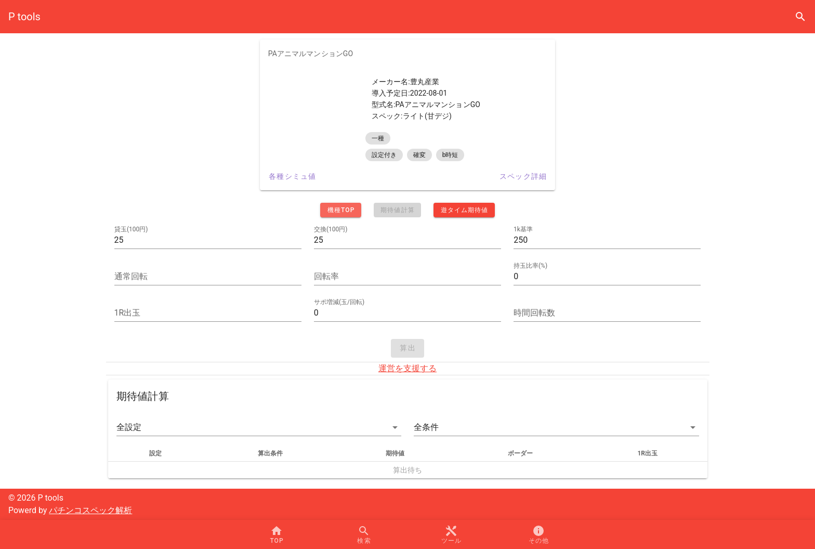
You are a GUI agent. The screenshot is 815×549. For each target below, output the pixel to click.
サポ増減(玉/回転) (339, 302)
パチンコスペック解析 (90, 510)
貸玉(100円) (131, 229)
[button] (259, 427)
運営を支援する (407, 368)
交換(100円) (331, 229)
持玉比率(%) (530, 265)
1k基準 (523, 229)
